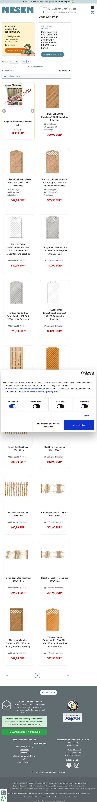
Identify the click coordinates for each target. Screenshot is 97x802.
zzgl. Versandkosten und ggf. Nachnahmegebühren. (71, 783)
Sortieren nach (8, 70)
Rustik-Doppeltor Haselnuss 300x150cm (54, 514)
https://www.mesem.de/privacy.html (41, 392)
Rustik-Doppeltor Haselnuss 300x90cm (54, 579)
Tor (24, 61)
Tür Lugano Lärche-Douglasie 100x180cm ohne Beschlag (54, 117)
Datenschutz (24, 753)
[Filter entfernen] (16, 61)
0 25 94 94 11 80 (74, 750)
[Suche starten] (43, 12)
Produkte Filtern (11, 76)
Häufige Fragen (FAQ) (24, 746)
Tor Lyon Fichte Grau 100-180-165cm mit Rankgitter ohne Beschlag (54, 250)
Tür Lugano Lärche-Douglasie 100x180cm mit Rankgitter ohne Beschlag (18, 643)
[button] (4, 111)
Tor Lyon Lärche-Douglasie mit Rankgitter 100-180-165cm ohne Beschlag (54, 182)
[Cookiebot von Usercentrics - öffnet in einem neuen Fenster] (83, 373)
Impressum (24, 749)
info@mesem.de (75, 755)
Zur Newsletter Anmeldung (24, 731)
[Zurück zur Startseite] (17, 10)
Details (86, 416)
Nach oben (48, 692)
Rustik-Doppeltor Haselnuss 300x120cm (18, 579)
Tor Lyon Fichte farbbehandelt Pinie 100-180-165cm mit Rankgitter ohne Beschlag (54, 642)
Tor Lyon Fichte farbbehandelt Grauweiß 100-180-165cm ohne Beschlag (54, 315)
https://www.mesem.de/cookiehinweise (26, 388)
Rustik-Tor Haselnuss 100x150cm (18, 448)
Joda (11, 61)
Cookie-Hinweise (24, 762)
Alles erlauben (79, 425)
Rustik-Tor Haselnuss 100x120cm (54, 448)
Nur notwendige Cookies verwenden (48, 425)
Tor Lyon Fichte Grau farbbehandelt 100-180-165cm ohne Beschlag (18, 316)
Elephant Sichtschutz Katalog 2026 (18, 123)
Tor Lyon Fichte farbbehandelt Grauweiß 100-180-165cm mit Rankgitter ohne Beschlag (18, 249)
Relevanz (64, 70)
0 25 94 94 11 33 (74, 753)
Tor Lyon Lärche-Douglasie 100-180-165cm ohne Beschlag (18, 182)
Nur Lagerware (35, 66)
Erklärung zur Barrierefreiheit (24, 756)
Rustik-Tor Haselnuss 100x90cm (18, 514)
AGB (24, 759)
